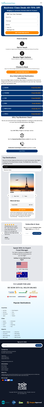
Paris (12, 326)
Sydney (4, 321)
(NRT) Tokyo (5, 337)
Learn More (22, 151)
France (13, 314)
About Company (4, 370)
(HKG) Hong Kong (6, 335)
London (4, 326)
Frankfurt (4, 323)
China (13, 312)
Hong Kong (13, 324)
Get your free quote (22, 32)
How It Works (4, 365)
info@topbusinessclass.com (7, 361)
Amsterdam (13, 321)
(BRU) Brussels (17, 337)
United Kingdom (15, 310)
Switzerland (5, 314)
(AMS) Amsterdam (6, 331)
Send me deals (37, 233)
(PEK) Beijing (17, 333)
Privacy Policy (4, 367)
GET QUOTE (22, 209)
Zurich (4, 324)
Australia (4, 310)
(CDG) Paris (16, 331)
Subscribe (38, 345)
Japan (4, 315)
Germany (5, 312)
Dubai (12, 323)
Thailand (13, 315)
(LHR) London (17, 335)
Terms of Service (4, 368)
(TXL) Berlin (5, 333)
